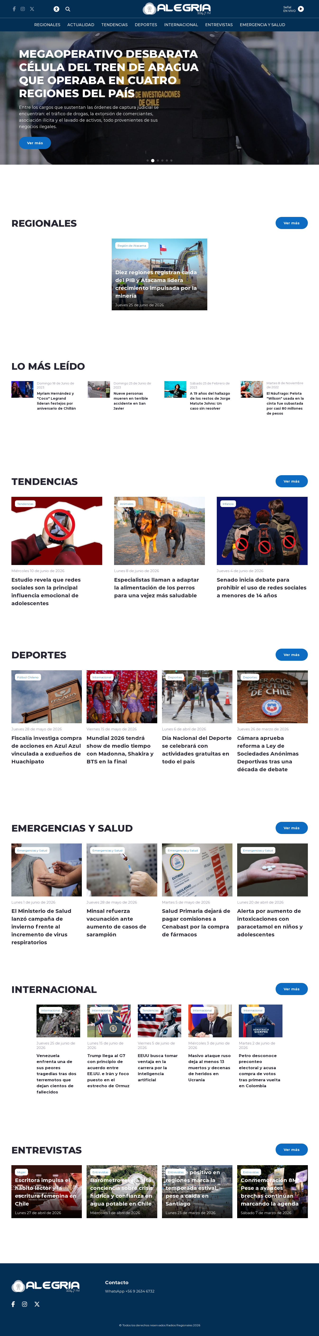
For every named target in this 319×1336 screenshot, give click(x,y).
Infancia (228, 504)
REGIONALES (47, 24)
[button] (148, 160)
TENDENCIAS (114, 24)
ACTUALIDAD (80, 24)
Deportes (175, 677)
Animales (126, 504)
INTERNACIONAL (181, 24)
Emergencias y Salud (32, 850)
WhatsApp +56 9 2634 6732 (129, 1291)
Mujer (21, 1172)
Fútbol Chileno (28, 677)
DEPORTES (146, 24)
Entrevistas (100, 1172)
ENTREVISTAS (219, 24)
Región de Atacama (132, 245)
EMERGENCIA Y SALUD (262, 24)
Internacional (101, 677)
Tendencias (25, 504)
